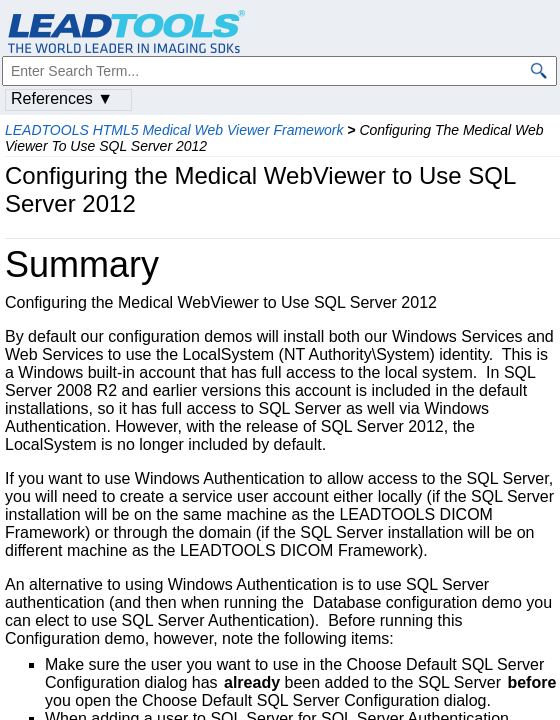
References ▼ (62, 98)
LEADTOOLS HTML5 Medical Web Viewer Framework (174, 130)
